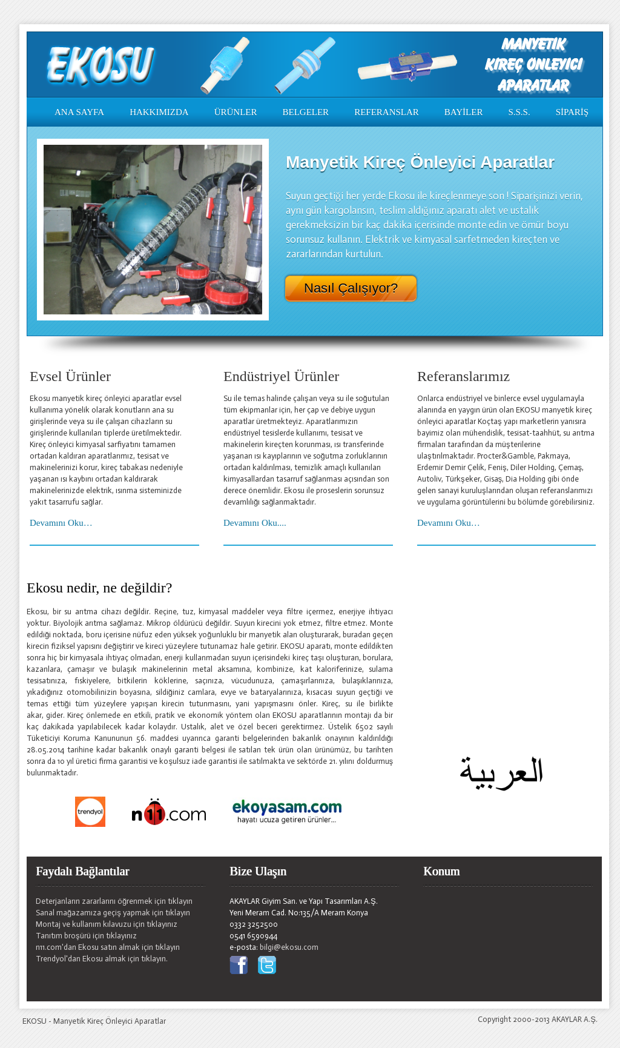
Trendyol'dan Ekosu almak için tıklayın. (102, 958)
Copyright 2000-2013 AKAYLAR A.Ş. (538, 1019)
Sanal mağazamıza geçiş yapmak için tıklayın (113, 912)
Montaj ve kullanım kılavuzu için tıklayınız (106, 924)
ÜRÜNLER (235, 112)
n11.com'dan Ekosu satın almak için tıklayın (108, 947)
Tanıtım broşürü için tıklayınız (86, 935)
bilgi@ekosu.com (289, 947)
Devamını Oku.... (254, 523)
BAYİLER (463, 112)
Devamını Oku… (61, 523)
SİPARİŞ (572, 112)
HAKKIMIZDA (159, 112)
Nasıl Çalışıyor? (351, 288)
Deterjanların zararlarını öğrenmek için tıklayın (114, 901)
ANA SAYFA (79, 112)
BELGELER (305, 112)
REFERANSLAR (386, 112)
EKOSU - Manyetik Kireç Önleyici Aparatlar (94, 1021)
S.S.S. (519, 112)
